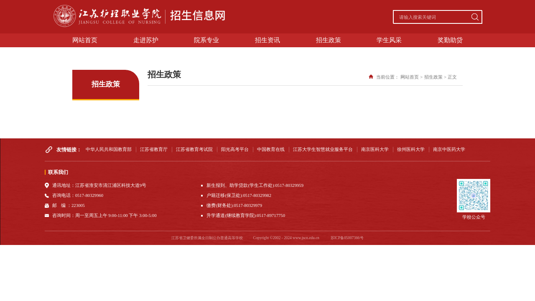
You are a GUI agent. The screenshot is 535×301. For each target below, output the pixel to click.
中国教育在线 (271, 149)
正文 (452, 77)
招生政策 (328, 40)
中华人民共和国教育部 (109, 149)
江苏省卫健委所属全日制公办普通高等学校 (207, 238)
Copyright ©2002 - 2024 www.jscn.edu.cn (286, 238)
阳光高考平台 (235, 149)
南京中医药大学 (449, 149)
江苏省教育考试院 (194, 149)
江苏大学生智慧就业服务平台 (323, 149)
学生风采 (389, 40)
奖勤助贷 (450, 40)
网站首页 (84, 40)
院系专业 (206, 40)
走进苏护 (145, 40)
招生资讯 (267, 40)
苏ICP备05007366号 (347, 238)
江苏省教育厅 (154, 149)
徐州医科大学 (411, 149)
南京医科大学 (375, 149)
